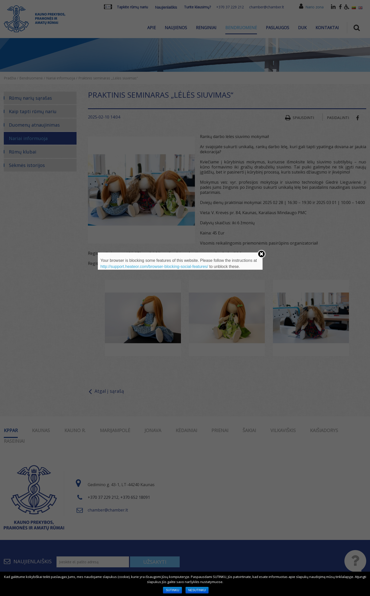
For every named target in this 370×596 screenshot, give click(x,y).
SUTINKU (172, 590)
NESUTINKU (197, 590)
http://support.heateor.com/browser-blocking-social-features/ (154, 266)
